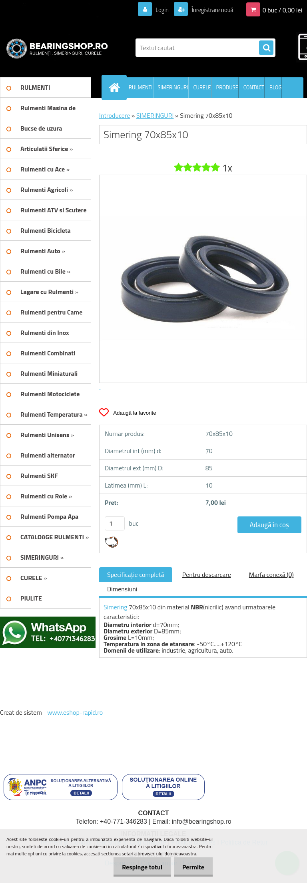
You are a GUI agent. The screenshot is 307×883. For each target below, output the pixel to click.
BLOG (275, 87)
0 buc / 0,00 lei (282, 9)
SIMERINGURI (173, 87)
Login (157, 9)
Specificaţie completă (135, 574)
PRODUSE (227, 87)
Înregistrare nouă (210, 9)
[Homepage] (116, 87)
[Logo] (55, 48)
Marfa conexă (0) (271, 574)
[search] (266, 48)
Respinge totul (137, 867)
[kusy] (115, 523)
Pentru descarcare (206, 574)
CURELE (202, 87)
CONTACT (253, 87)
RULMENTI (141, 87)
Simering (116, 607)
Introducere (114, 115)
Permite (192, 867)
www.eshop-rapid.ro (75, 712)
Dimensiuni (122, 589)
